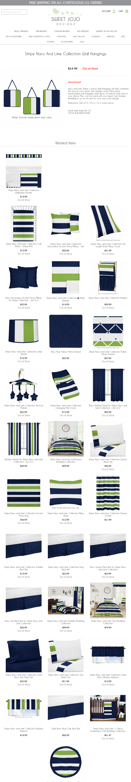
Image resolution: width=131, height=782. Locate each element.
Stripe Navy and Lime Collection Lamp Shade (23, 352)
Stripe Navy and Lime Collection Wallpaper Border (23, 191)
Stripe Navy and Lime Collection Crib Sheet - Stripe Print (24, 245)
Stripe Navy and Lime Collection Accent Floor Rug (23, 514)
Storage (96, 36)
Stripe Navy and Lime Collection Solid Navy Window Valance (108, 676)
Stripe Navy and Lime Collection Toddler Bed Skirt (23, 568)
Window (110, 36)
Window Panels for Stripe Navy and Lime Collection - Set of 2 (24, 460)
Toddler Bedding (62, 31)
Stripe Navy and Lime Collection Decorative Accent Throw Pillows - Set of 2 (66, 245)
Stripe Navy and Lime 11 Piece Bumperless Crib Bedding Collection (108, 729)
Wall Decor (78, 36)
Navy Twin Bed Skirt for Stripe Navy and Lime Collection (23, 622)
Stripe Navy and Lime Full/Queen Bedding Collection (65, 460)
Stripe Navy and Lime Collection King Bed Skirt (66, 568)
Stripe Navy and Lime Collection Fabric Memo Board (108, 352)
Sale (82, 42)
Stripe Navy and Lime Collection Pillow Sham (65, 514)
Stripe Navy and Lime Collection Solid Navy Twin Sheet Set (24, 676)
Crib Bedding (41, 31)
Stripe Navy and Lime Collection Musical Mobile (23, 406)
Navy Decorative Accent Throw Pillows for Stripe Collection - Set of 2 (24, 299)
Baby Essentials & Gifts (39, 36)
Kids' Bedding (83, 31)
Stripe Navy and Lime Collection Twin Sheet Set (65, 676)
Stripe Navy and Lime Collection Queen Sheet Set (108, 460)
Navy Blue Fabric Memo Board (66, 351)
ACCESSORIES (67, 42)
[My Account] (114, 11)
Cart (121, 11)
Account (106, 11)
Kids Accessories (14, 36)
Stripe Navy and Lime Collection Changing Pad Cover (65, 406)
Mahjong (61, 36)
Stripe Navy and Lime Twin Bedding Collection (108, 622)
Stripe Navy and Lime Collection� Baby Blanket (65, 299)
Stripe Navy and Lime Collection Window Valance (23, 729)
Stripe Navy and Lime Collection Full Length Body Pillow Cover (108, 245)
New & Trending (21, 31)
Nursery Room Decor (106, 31)
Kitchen (50, 42)
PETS (123, 36)
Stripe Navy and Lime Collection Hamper (108, 298)
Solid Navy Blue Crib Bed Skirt (66, 728)
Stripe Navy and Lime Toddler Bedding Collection (65, 622)
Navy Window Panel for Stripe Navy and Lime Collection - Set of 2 (108, 406)
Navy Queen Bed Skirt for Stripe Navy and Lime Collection (108, 568)
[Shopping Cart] (126, 11)
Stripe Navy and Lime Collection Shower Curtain (108, 514)
